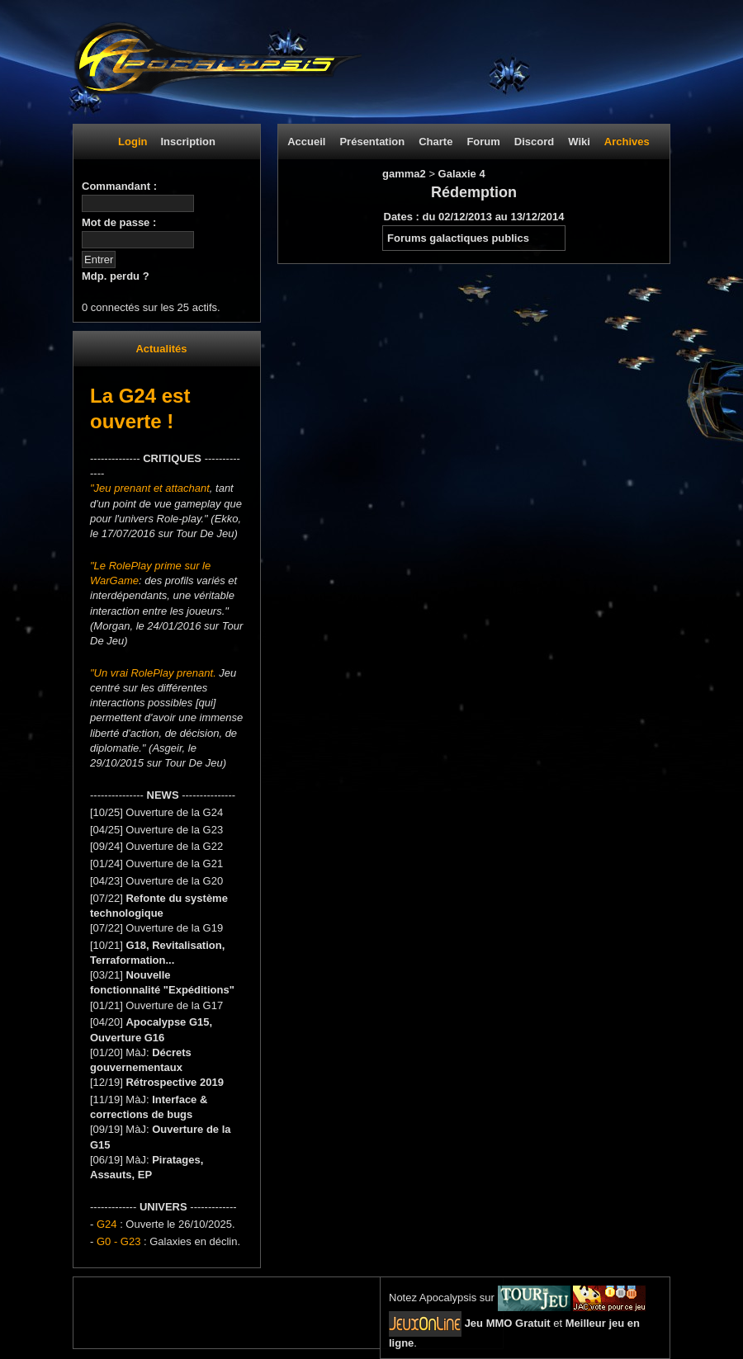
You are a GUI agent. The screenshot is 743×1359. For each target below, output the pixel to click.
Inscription (187, 141)
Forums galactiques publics (458, 238)
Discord (534, 141)
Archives (627, 141)
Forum (482, 141)
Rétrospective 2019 (174, 1082)
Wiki (579, 141)
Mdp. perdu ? (115, 276)
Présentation (372, 141)
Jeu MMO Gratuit (508, 1323)
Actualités (161, 348)
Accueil (306, 141)
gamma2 (405, 174)
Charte (435, 141)
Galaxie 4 (461, 174)
